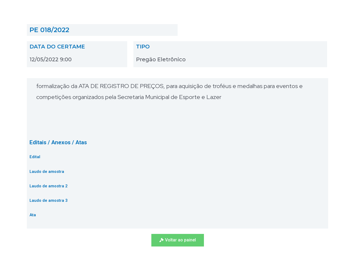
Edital (35, 156)
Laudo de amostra (47, 171)
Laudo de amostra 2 (49, 186)
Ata (33, 215)
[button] (178, 240)
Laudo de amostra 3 (49, 200)
